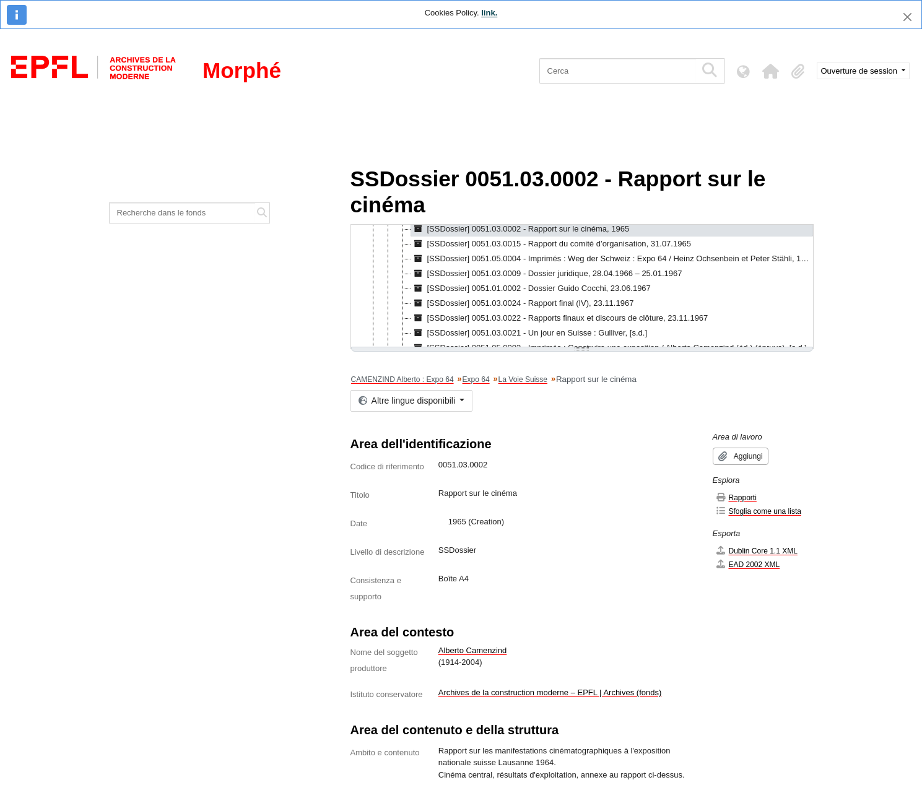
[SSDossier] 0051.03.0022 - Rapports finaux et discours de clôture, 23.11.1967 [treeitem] (559, 318)
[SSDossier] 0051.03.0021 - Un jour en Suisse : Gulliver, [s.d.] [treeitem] (529, 333)
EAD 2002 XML (747, 564)
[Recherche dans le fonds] (183, 213)
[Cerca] (617, 71)
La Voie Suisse (522, 379)
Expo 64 (476, 379)
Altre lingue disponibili (408, 401)
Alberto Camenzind (472, 650)
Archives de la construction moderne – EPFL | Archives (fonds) (550, 692)
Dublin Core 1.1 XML (756, 550)
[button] (771, 71)
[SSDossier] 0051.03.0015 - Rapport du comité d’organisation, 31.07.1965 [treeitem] (551, 243)
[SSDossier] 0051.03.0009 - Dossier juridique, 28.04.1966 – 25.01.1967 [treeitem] (546, 273)
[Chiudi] (907, 17)
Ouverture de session (860, 71)
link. (489, 12)
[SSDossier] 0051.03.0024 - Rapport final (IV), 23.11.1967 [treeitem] (522, 303)
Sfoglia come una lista (758, 511)
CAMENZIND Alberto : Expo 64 (402, 379)
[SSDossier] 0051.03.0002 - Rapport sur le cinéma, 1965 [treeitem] (520, 229)
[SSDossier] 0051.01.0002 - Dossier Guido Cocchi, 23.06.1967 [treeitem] (531, 288)
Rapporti (736, 497)
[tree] (582, 287)
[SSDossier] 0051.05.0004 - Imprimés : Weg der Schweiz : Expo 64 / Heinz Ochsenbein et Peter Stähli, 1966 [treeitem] (612, 258)
